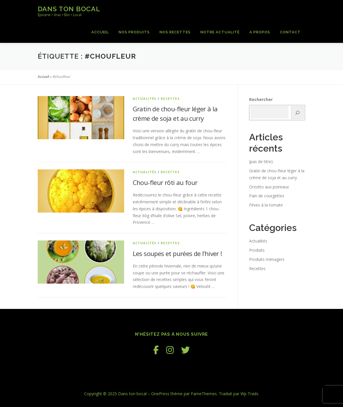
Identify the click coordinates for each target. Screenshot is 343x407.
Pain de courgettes (266, 195)
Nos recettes (175, 32)
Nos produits (134, 32)
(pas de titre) (261, 161)
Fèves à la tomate (266, 205)
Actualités (145, 98)
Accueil (100, 32)
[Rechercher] (297, 112)
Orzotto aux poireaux (269, 187)
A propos (259, 32)
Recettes (170, 98)
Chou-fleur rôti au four (165, 182)
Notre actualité (220, 32)
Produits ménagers (267, 259)
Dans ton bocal (69, 9)
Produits (257, 250)
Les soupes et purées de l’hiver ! (177, 253)
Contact (290, 32)
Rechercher (261, 99)
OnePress (160, 393)
